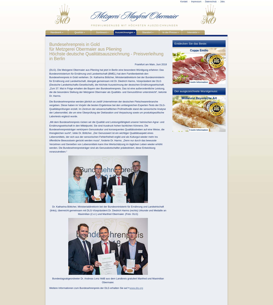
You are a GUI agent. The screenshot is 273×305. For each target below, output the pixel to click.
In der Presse (170, 32)
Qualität (80, 32)
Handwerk (56, 32)
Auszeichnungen (125, 32)
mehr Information (199, 82)
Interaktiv (193, 32)
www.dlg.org (136, 288)
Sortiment (102, 32)
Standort (147, 32)
